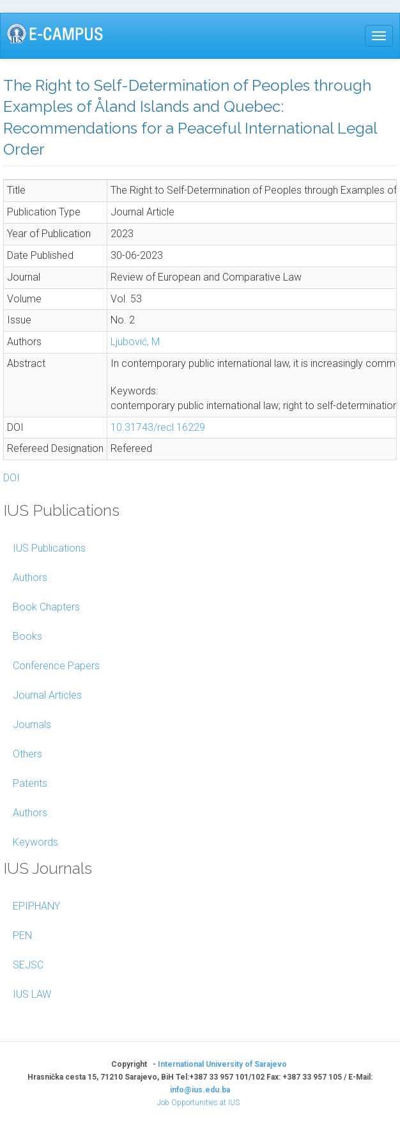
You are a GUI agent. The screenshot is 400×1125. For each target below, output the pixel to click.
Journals (32, 724)
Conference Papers (56, 666)
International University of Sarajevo (222, 1064)
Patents (30, 783)
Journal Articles (47, 695)
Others (27, 754)
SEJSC (28, 965)
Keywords (35, 842)
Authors (30, 577)
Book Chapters (46, 607)
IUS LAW (32, 994)
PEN (22, 935)
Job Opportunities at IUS (198, 1102)
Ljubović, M (135, 342)
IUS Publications (49, 548)
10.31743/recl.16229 (158, 427)
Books (27, 636)
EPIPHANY (36, 906)
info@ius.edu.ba (200, 1089)
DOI (11, 478)
